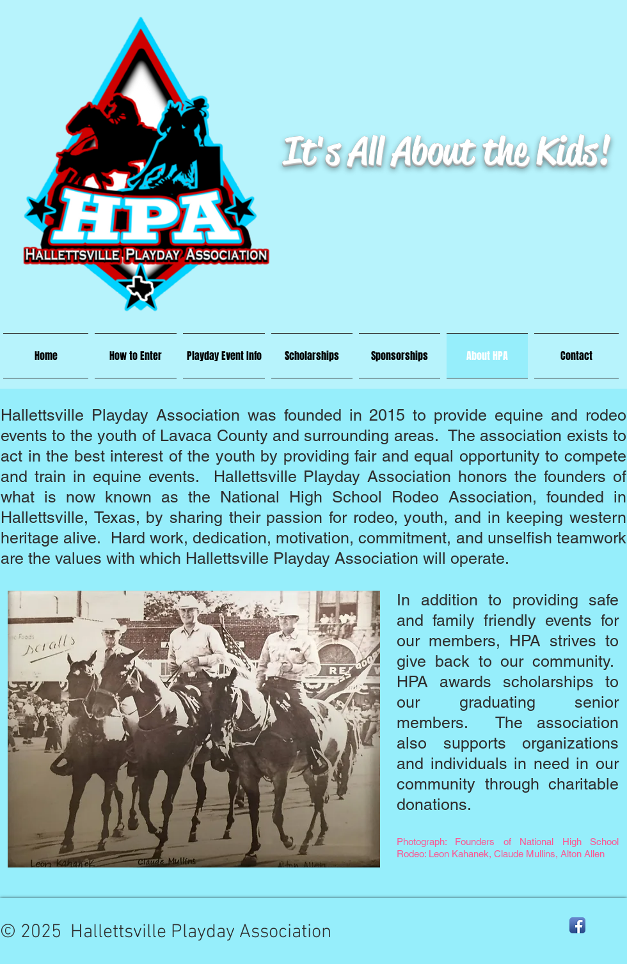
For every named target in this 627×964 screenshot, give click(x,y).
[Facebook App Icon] (577, 925)
